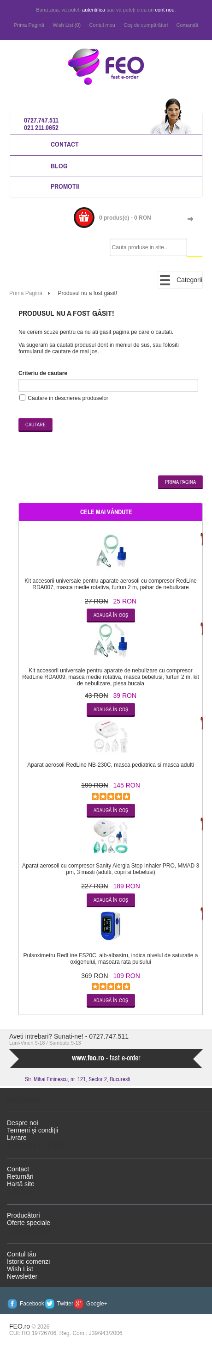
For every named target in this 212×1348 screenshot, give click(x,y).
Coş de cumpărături (146, 25)
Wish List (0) (67, 25)
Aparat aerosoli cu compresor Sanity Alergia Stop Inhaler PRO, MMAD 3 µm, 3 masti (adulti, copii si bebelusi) (110, 868)
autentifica (93, 9)
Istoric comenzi (28, 1261)
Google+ (96, 1303)
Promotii (65, 186)
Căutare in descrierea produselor (68, 398)
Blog (59, 166)
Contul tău (21, 1254)
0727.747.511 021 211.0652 (41, 123)
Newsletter (22, 1276)
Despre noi (22, 1122)
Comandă (188, 25)
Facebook (32, 1303)
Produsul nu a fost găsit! (87, 293)
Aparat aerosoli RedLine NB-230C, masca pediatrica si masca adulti (110, 765)
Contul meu (102, 25)
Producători (23, 1215)
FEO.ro (19, 1326)
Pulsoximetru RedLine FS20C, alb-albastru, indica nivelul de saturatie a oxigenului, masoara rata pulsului (111, 958)
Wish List (20, 1269)
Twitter (65, 1303)
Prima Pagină (29, 25)
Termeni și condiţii (32, 1130)
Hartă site (21, 1184)
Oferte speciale (28, 1222)
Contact (65, 144)
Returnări (20, 1176)
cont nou (164, 9)
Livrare (17, 1137)
